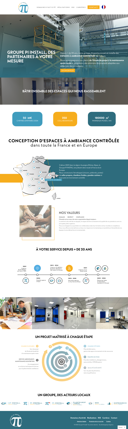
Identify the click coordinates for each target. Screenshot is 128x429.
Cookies (108, 421)
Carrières (106, 418)
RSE (99, 418)
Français (120, 427)
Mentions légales (81, 421)
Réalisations (91, 418)
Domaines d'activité (78, 418)
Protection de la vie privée (96, 421)
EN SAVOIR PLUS (68, 70)
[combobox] (122, 427)
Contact (114, 418)
